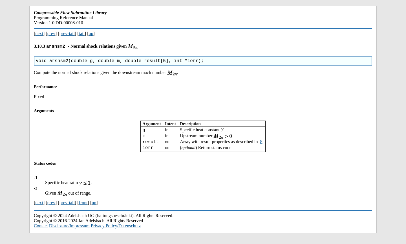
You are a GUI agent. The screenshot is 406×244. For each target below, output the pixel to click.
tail (81, 33)
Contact (41, 231)
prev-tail (67, 33)
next (39, 33)
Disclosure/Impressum (69, 231)
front (83, 208)
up (91, 33)
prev (51, 33)
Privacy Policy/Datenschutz (116, 231)
